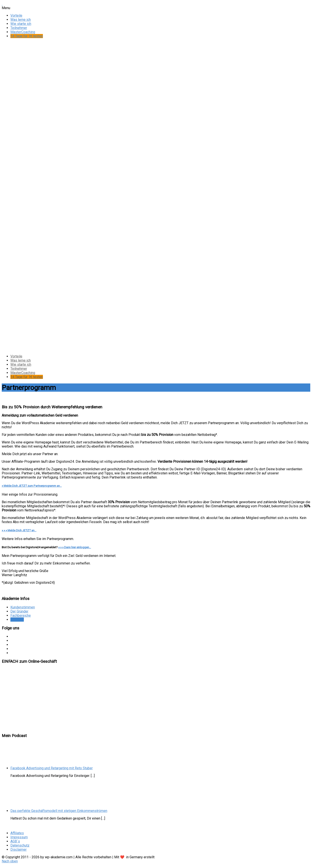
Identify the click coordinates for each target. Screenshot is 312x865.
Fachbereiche (20, 615)
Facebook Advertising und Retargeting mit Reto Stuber (51, 768)
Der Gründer (19, 611)
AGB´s (15, 841)
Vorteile (16, 15)
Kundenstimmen (22, 607)
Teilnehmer (18, 28)
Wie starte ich (20, 24)
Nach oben (10, 861)
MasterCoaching (22, 32)
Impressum (19, 837)
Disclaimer (18, 849)
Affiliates (17, 620)
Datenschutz (19, 845)
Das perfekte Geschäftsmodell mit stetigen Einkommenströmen (58, 811)
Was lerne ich (20, 20)
